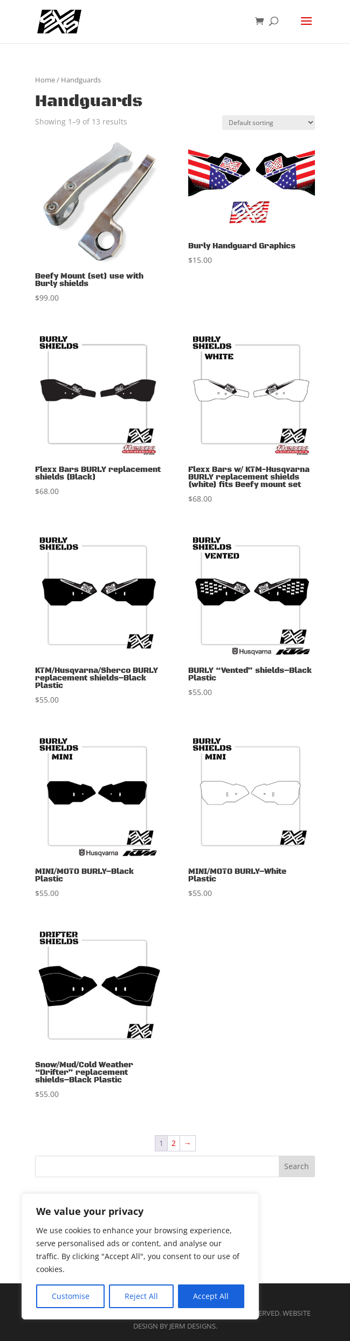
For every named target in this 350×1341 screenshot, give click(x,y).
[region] (140, 1256)
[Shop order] (268, 122)
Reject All (141, 1296)
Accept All (211, 1296)
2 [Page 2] (173, 1143)
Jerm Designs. (193, 1326)
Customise (71, 1296)
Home (45, 80)
